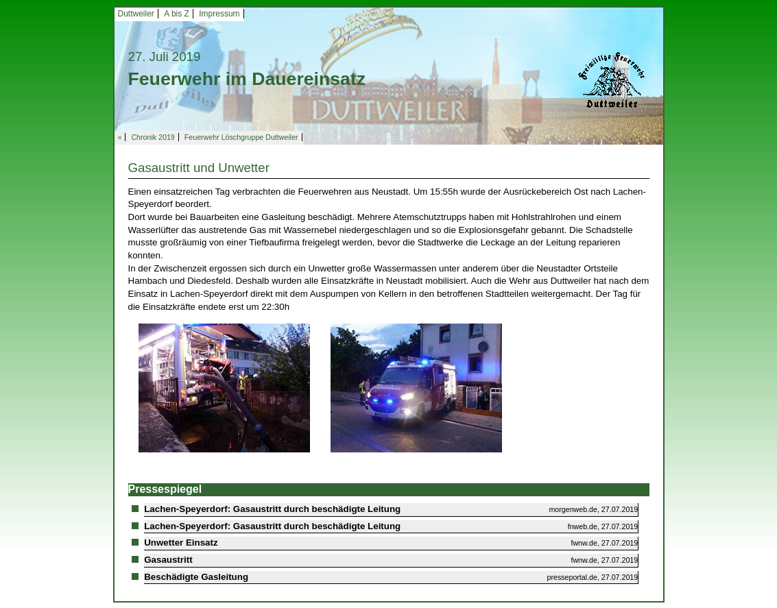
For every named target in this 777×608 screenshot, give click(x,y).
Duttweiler (136, 14)
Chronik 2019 (152, 137)
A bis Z (176, 14)
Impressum (219, 14)
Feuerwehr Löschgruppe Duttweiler (241, 137)
